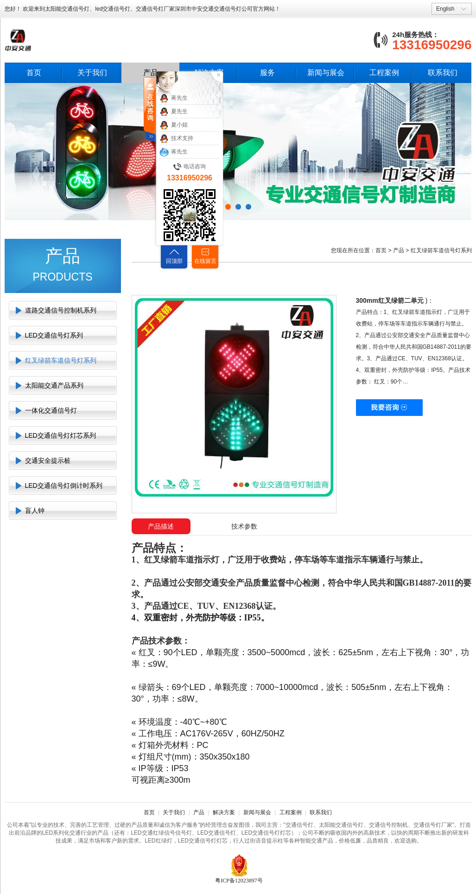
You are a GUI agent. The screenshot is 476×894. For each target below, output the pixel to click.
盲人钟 (34, 510)
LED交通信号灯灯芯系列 (60, 435)
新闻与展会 (325, 73)
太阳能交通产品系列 (54, 385)
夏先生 (173, 111)
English (445, 9)
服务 (267, 73)
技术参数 (244, 526)
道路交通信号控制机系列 (60, 310)
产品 (398, 250)
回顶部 (174, 261)
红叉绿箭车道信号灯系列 (60, 360)
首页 (33, 73)
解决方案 (224, 812)
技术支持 (176, 138)
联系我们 (442, 73)
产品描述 (161, 526)
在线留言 (205, 261)
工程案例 (384, 73)
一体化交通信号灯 (51, 410)
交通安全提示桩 (47, 460)
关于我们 (92, 73)
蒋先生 (173, 98)
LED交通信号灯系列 (54, 335)
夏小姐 (173, 125)
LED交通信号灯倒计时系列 (63, 485)
